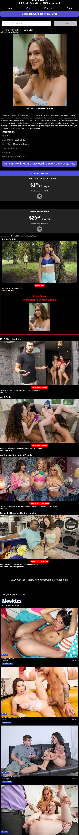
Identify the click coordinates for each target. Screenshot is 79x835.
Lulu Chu (3, 448)
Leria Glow (6, 288)
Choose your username (39, 503)
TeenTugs (5, 773)
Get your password (39, 387)
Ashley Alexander (24, 506)
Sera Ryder (4, 390)
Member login (60, 579)
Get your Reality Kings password (34, 579)
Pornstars (49, 8)
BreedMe (5, 832)
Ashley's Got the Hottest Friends (16, 455)
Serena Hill (4, 506)
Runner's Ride (9, 239)
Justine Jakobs (15, 390)
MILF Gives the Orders (11, 339)
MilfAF (4, 714)
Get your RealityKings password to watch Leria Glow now (39, 163)
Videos (29, 8)
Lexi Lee (28, 448)
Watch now (39, 285)
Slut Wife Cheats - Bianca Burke (11, 717)
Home (10, 8)
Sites (69, 8)
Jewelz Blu (12, 448)
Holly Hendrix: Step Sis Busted (11, 776)
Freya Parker (5, 564)
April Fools (5, 397)
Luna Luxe (13, 506)
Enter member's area (39, 561)
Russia (13, 148)
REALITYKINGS (39, 1)
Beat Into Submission (8, 658)
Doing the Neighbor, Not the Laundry (18, 513)
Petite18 (4, 655)
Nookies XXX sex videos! (10, 605)
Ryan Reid (20, 448)
